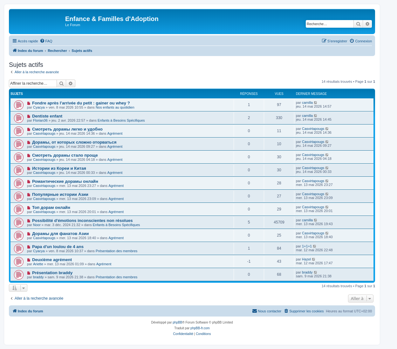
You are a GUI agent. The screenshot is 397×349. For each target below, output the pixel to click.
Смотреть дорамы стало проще (65, 155)
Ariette (38, 264)
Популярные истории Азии (60, 194)
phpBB (177, 322)
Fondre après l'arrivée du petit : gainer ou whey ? (81, 103)
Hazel (306, 259)
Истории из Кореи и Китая (59, 168)
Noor (37, 225)
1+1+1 (307, 246)
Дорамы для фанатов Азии (60, 233)
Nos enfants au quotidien (115, 107)
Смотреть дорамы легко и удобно (67, 129)
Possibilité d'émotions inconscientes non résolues (82, 220)
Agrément (115, 133)
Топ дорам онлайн (51, 207)
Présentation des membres (116, 251)
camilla (307, 102)
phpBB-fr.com (200, 328)
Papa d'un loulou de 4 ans (58, 246)
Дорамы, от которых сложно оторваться (74, 142)
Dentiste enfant (47, 116)
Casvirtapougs (44, 133)
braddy (38, 277)
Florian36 (40, 120)
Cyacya (39, 107)
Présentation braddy (52, 272)
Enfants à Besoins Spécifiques (121, 120)
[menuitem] (46, 41)
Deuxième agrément (52, 259)
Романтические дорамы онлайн (65, 181)
